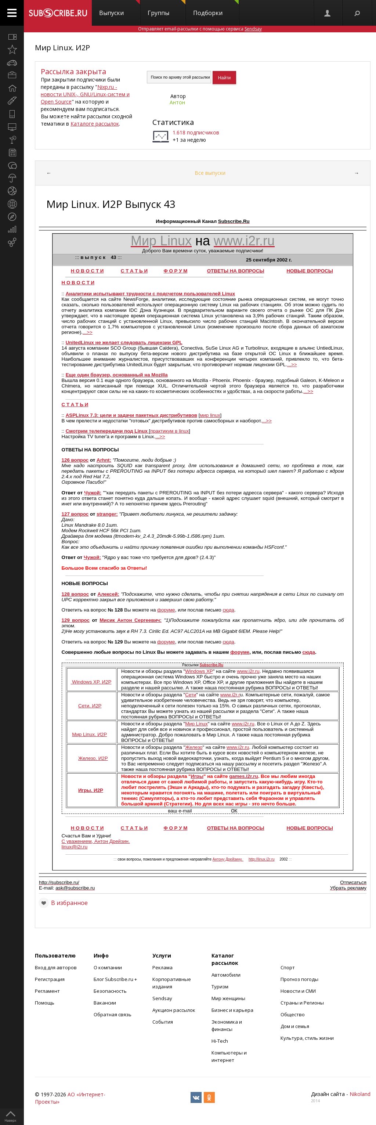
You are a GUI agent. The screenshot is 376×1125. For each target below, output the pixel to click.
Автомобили (226, 974)
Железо (193, 747)
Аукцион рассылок (173, 1010)
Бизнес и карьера (232, 1010)
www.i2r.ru (248, 671)
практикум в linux (169, 431)
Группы (166, 8)
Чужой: (92, 492)
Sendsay (162, 998)
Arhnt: (104, 460)
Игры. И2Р (90, 790)
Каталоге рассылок (94, 123)
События (162, 1021)
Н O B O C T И (78, 282)
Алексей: (108, 594)
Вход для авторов (56, 967)
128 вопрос (75, 594)
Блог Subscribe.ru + (116, 979)
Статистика (173, 122)
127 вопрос (75, 514)
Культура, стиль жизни (307, 1038)
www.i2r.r (230, 694)
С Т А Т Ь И (134, 271)
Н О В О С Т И (87, 271)
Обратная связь (112, 1014)
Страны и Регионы (302, 1002)
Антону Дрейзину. (228, 859)
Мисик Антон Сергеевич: (131, 620)
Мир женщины (228, 998)
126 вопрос (75, 460)
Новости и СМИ (298, 991)
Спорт (288, 967)
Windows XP (199, 671)
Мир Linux (196, 723)
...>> (88, 332)
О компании (108, 967)
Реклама (162, 967)
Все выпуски (210, 172)
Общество (293, 1014)
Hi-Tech (220, 1041)
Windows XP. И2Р (91, 682)
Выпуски (119, 8)
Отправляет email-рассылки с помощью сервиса (200, 29)
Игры (197, 776)
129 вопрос (76, 620)
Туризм (220, 986)
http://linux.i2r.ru (262, 859)
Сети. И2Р (89, 705)
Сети (190, 694)
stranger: (107, 514)
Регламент (47, 991)
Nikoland (360, 1093)
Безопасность (110, 991)
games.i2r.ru (243, 776)
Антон (177, 102)
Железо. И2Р (93, 758)
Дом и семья (295, 1026)
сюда (228, 610)
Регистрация (50, 979)
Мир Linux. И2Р (62, 48)
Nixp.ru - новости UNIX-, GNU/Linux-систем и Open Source (85, 94)
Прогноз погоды (299, 979)
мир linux (210, 415)
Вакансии (105, 1002)
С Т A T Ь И (75, 404)
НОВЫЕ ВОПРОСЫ (309, 271)
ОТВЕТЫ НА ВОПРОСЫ (235, 271)
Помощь (44, 1002)
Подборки (216, 8)
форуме (166, 610)
